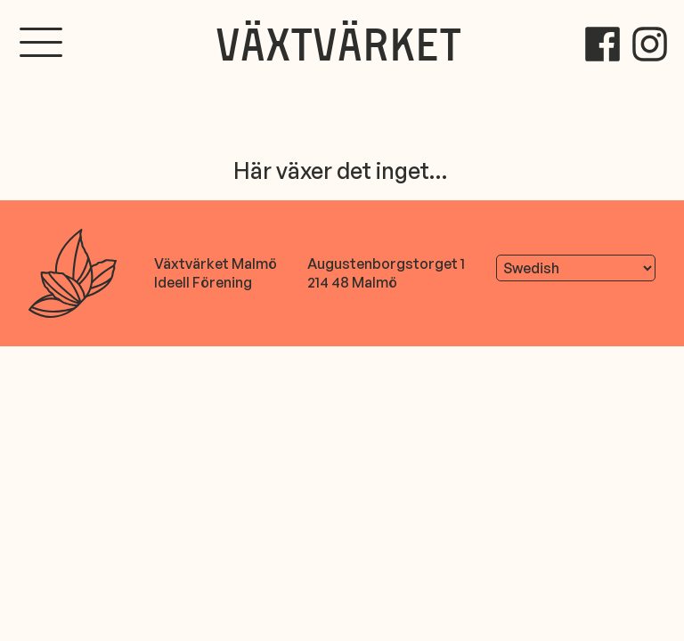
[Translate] (576, 268)
